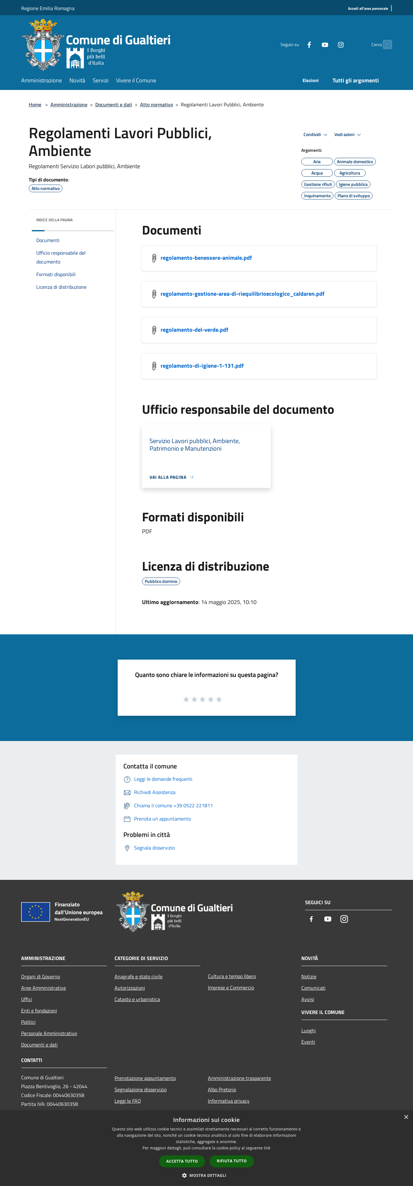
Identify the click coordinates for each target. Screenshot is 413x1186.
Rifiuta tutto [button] (232, 1161)
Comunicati (313, 988)
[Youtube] (312, 44)
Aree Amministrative (43, 988)
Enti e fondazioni (39, 1010)
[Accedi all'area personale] (368, 9)
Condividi (316, 135)
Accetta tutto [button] (182, 1161)
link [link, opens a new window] (267, 1148)
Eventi (308, 1042)
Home (35, 104)
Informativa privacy (229, 1101)
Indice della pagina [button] (54, 220)
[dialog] (206, 1148)
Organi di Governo (40, 976)
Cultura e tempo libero (232, 976)
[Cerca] (384, 44)
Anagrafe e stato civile (138, 976)
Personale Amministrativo (49, 1033)
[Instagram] (328, 44)
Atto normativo (156, 104)
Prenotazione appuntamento (145, 1078)
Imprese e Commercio (231, 987)
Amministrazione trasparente (239, 1078)
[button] (207, 1175)
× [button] (406, 1117)
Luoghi (308, 1030)
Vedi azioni (348, 135)
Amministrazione (68, 104)
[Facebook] (297, 44)
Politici (28, 1022)
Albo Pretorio (222, 1089)
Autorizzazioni (130, 988)
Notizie (308, 976)
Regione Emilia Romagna (47, 8)
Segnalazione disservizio (141, 1089)
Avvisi (307, 999)
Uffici (26, 999)
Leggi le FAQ (128, 1101)
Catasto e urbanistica (137, 999)
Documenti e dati (113, 104)
